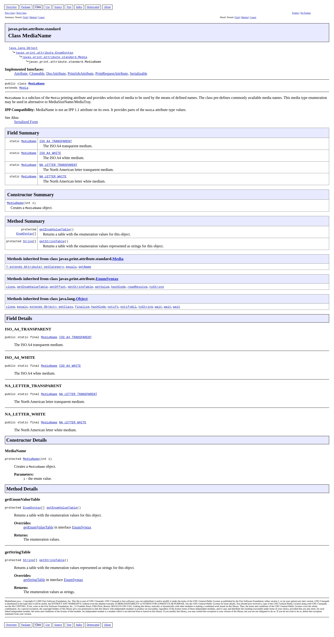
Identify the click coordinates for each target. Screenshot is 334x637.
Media (23, 87)
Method (33, 17)
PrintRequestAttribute (111, 73)
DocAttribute (56, 73)
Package (26, 7)
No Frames (306, 13)
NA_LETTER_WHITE (53, 175)
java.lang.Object (23, 48)
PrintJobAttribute (80, 73)
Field (25, 17)
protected (14, 461)
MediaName (36, 83)
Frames (295, 13)
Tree (68, 7)
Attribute (21, 73)
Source (58, 7)
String (28, 240)
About (107, 7)
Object (82, 297)
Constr (41, 17)
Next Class (21, 13)
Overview (11, 7)
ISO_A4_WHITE (50, 152)
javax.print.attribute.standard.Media (54, 57)
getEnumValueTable (54, 228)
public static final (23, 337)
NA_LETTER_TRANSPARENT (58, 164)
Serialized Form (26, 121)
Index (79, 7)
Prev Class (10, 13)
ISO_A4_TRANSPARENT (55, 140)
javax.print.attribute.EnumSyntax (44, 52)
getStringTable (52, 240)
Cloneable (37, 73)
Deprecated (93, 7)
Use (47, 7)
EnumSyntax (24, 233)
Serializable (138, 73)
